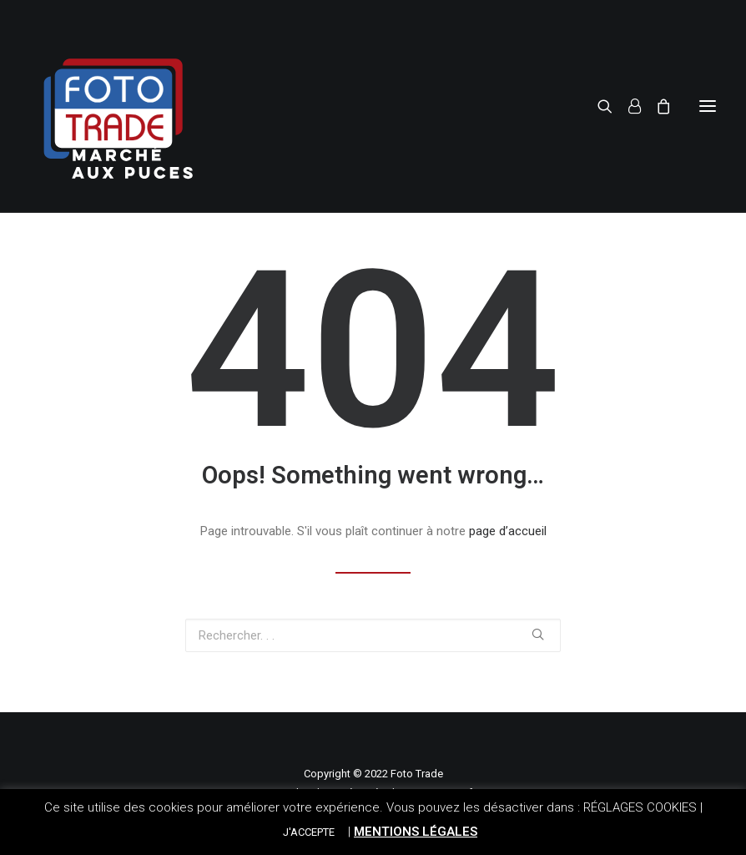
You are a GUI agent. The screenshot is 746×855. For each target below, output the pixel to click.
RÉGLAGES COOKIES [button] (640, 807)
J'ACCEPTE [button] (309, 832)
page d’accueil (508, 531)
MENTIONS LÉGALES (415, 831)
